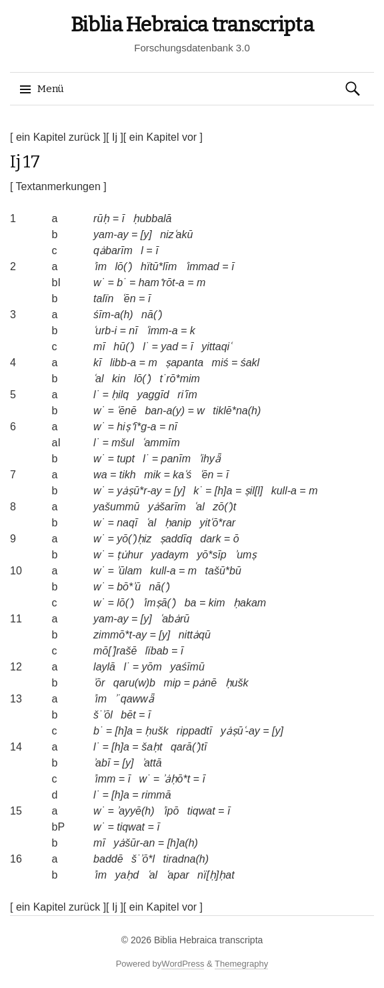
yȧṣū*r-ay (139, 490)
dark (210, 538)
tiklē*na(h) (237, 410)
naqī (127, 522)
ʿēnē (127, 410)
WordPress (182, 964)
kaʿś (182, 474)
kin (118, 378)
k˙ (197, 490)
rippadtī (194, 730)
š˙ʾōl (103, 714)
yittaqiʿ (216, 346)
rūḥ (101, 218)
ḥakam (249, 602)
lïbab (157, 650)
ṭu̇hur (130, 554)
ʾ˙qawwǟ (134, 698)
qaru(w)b (134, 682)
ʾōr (99, 682)
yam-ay (110, 234)
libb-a (123, 362)
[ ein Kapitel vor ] (163, 137)
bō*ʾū (129, 586)
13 (16, 698)
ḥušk (237, 682)
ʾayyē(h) (135, 811)
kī (97, 362)
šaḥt (151, 747)
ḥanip (178, 522)
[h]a (224, 490)
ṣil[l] (254, 490)
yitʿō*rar (217, 522)
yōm (152, 666)
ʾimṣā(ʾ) (159, 602)
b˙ (121, 282)
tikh (127, 474)
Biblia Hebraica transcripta (192, 25)
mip (172, 682)
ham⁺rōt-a (162, 282)
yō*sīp (211, 554)
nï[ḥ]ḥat (216, 875)
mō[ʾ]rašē (115, 650)
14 (16, 747)
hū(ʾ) (123, 346)
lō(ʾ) (123, 266)
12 (16, 666)
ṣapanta (184, 362)
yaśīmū (187, 666)
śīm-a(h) (113, 314)
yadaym (170, 554)
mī (99, 346)
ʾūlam (129, 570)
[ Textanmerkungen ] (58, 186)
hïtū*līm (159, 266)
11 (16, 618)
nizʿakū (176, 234)
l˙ (146, 346)
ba (191, 602)
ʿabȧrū (174, 618)
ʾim (100, 266)
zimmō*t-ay (120, 634)
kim (217, 602)
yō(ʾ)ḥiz (134, 538)
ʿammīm (160, 442)
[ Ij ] (114, 137)
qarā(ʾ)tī (189, 747)
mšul (122, 442)
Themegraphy (241, 964)
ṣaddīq (176, 538)
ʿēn (129, 298)
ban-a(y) (165, 410)
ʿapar (177, 875)
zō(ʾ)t (224, 506)
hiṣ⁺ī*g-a (136, 426)
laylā (104, 666)
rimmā (156, 795)
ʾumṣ (246, 554)
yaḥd (127, 875)
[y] (146, 234)
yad (169, 346)
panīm (175, 458)
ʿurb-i (105, 330)
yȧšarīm (167, 506)
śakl (250, 362)
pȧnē (205, 682)
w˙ (99, 282)
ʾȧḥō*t (177, 779)
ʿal (98, 378)
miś (220, 362)
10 (16, 570)
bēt (128, 714)
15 (16, 811)
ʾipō (171, 811)
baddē (108, 859)
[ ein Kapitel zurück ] (58, 137)
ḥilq (120, 394)
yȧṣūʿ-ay (240, 730)
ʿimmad (202, 266)
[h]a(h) (182, 843)
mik (152, 474)
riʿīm (187, 394)
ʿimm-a (161, 330)
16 (16, 859)
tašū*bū (223, 570)
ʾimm (104, 779)
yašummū (116, 506)
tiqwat (201, 811)
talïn (103, 298)
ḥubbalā (152, 218)
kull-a (284, 490)
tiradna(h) (186, 859)
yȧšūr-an (134, 843)
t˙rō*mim (179, 378)
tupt (126, 458)
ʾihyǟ (209, 458)
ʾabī (101, 763)
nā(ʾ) (151, 314)
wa (100, 474)
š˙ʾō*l (143, 859)
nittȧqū (195, 634)
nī (133, 330)
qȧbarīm (113, 250)
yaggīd (153, 394)
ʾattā (152, 763)
